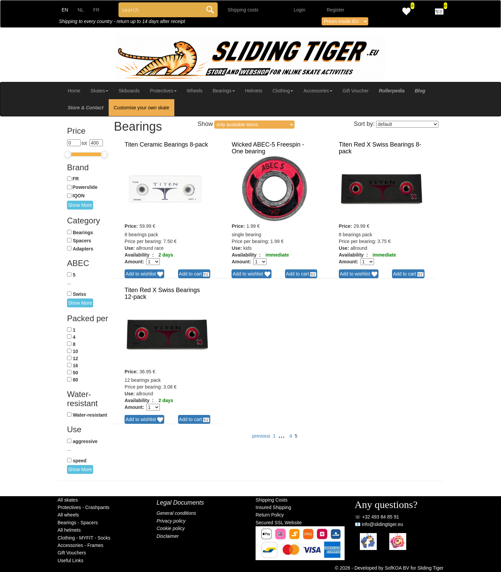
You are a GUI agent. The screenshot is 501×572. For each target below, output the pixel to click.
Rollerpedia (392, 90)
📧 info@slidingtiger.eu (379, 524)
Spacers (82, 240)
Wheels (195, 90)
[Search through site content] (160, 10)
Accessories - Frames (80, 545)
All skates (68, 500)
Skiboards (128, 90)
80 (75, 379)
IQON (78, 195)
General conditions (176, 513)
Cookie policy (171, 528)
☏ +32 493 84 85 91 (377, 517)
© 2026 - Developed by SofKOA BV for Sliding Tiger (389, 568)
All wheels (68, 515)
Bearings (224, 90)
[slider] (67, 154)
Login (299, 10)
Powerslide (84, 187)
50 (75, 372)
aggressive (85, 441)
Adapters (83, 248)
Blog (420, 90)
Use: (130, 248)
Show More (80, 205)
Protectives (163, 90)
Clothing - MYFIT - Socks (84, 538)
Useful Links (70, 560)
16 (75, 365)
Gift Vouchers (72, 552)
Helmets (253, 90)
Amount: (134, 261)
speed (79, 460)
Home (74, 90)
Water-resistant (90, 415)
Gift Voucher (356, 90)
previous (261, 436)
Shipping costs (243, 10)
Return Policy (270, 515)
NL (81, 10)
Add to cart (194, 274)
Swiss (79, 294)
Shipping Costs (271, 500)
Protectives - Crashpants (83, 507)
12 (75, 358)
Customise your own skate (141, 107)
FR (96, 10)
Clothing (283, 90)
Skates (99, 90)
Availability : (139, 255)
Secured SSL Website (279, 522)
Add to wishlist (144, 274)
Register (335, 10)
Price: (131, 226)
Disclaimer (168, 536)
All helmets (69, 530)
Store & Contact (86, 107)
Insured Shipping (273, 507)
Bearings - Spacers (78, 522)
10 (75, 351)
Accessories (317, 90)
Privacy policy (171, 521)
